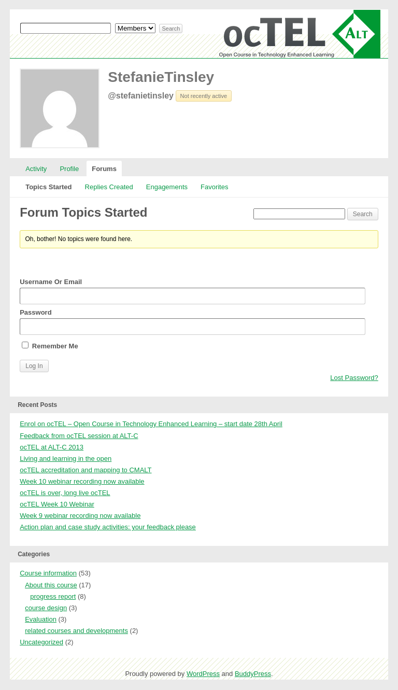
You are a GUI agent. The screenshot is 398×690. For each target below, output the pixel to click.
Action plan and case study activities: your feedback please (108, 527)
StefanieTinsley (161, 77)
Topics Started (48, 187)
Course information (48, 573)
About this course (51, 585)
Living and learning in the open (65, 458)
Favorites (214, 187)
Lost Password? (354, 378)
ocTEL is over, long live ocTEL (65, 493)
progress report (53, 596)
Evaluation (40, 619)
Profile (69, 169)
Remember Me (50, 346)
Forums (104, 169)
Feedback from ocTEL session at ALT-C (79, 436)
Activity (36, 169)
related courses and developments (76, 631)
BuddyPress (253, 674)
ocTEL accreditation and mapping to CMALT (85, 470)
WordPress (203, 674)
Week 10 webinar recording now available (82, 481)
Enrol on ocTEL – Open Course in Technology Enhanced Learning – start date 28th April (151, 424)
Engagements (167, 187)
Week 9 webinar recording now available (80, 515)
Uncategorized (41, 642)
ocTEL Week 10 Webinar (57, 504)
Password (192, 321)
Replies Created (109, 187)
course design (46, 608)
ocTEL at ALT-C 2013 (51, 447)
